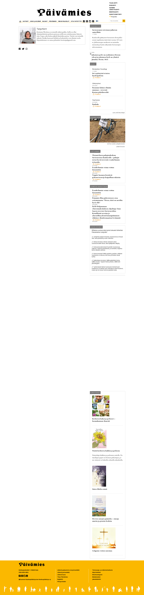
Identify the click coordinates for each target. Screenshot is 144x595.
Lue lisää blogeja (119, 112)
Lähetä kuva (120, 146)
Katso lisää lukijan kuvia (116, 144)
